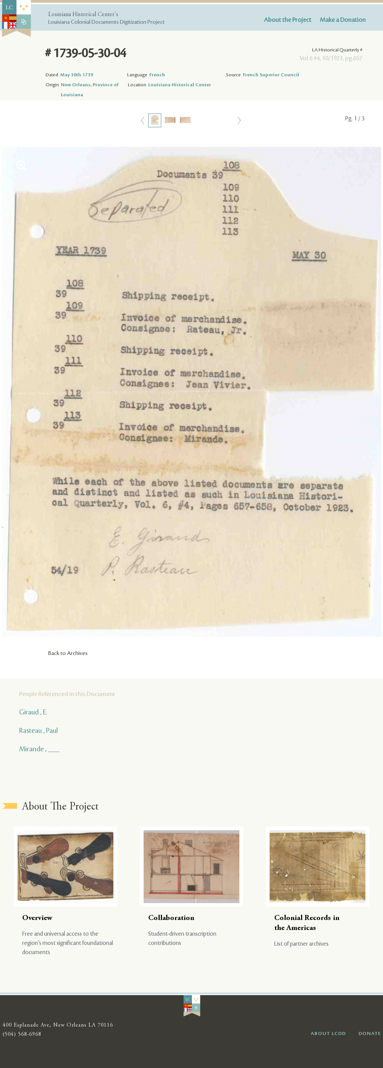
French (157, 74)
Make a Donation (343, 19)
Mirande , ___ (39, 749)
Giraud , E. (33, 712)
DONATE (369, 1033)
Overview (37, 918)
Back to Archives (68, 653)
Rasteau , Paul (38, 730)
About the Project (287, 19)
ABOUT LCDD (328, 1033)
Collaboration (171, 918)
